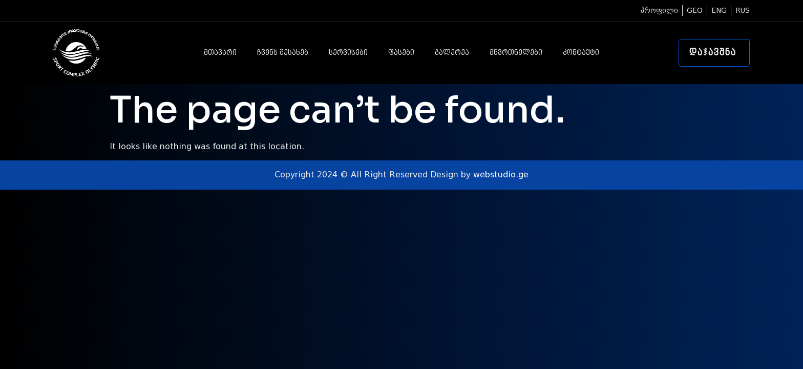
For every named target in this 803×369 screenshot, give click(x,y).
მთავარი (220, 52)
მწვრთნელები (516, 52)
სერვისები (348, 52)
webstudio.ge (501, 174)
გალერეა (452, 52)
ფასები (401, 52)
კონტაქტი (581, 52)
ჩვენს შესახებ (282, 52)
